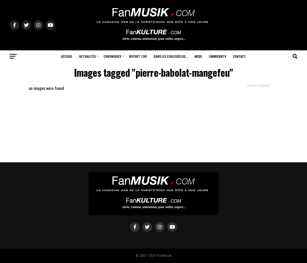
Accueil (66, 56)
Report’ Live (138, 56)
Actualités (87, 56)
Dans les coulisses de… (171, 56)
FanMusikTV (217, 56)
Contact (239, 56)
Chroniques (112, 56)
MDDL (198, 56)
